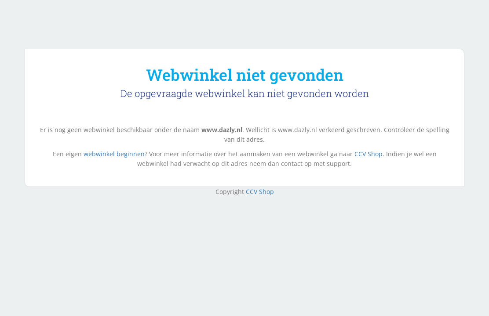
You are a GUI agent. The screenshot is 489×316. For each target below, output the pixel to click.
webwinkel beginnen (114, 154)
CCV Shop (368, 154)
